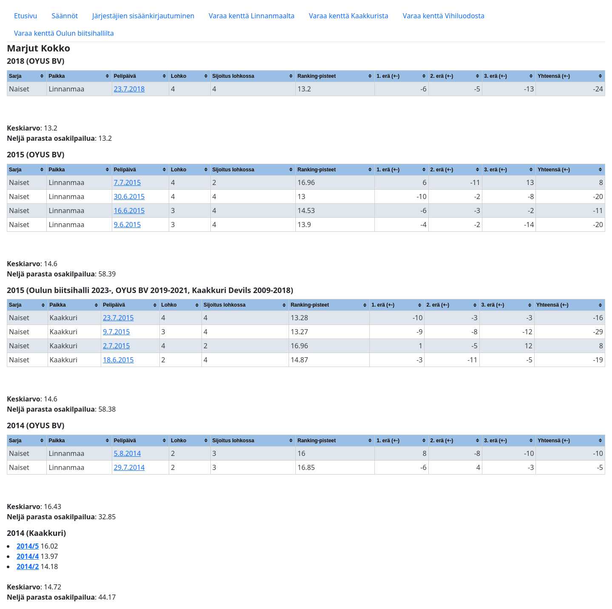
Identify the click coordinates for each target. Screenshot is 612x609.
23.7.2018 (129, 89)
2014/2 (28, 566)
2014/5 (28, 546)
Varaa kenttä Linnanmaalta (252, 15)
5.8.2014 (127, 453)
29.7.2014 (129, 467)
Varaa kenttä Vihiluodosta (443, 15)
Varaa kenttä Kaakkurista (348, 15)
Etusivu (25, 15)
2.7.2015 (116, 345)
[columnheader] (27, 76)
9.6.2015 (127, 224)
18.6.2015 (118, 359)
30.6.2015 (129, 196)
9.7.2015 (116, 331)
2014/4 (28, 556)
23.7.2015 (118, 317)
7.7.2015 (127, 182)
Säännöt (64, 15)
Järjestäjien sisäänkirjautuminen (143, 15)
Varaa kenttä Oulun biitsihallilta (64, 33)
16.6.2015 (129, 210)
